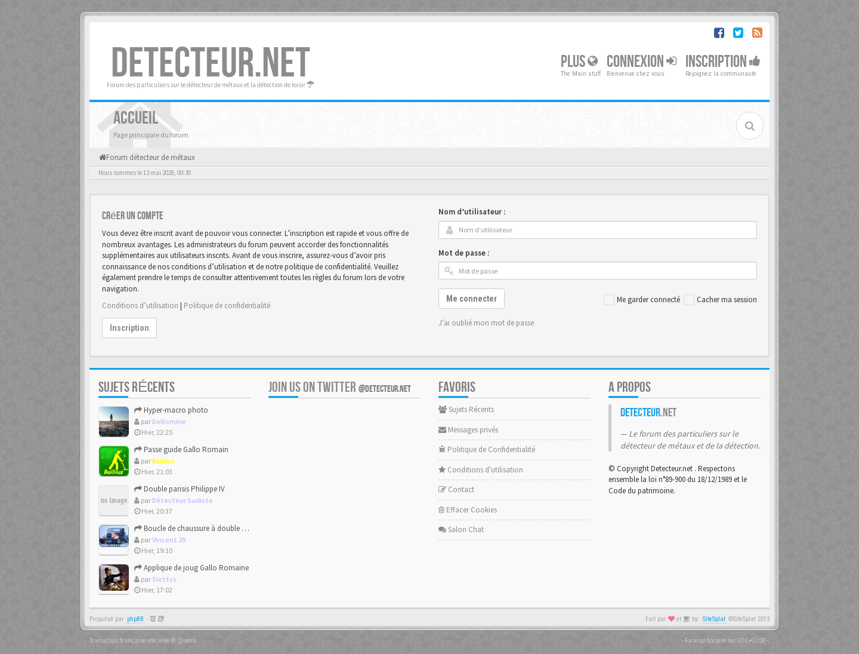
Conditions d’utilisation (140, 305)
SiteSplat (714, 619)
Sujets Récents (466, 409)
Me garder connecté (642, 299)
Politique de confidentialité (227, 305)
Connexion (641, 62)
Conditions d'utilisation (480, 470)
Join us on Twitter (339, 387)
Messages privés (468, 430)
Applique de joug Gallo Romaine (191, 568)
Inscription (723, 62)
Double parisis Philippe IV (179, 489)
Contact (456, 489)
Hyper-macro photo (171, 410)
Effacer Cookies (467, 510)
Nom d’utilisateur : (471, 212)
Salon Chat (461, 529)
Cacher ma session (720, 299)
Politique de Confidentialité (486, 449)
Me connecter (471, 298)
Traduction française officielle (129, 640)
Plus (579, 62)
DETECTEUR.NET (210, 64)
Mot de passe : (463, 253)
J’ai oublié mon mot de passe (486, 323)
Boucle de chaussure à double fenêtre (198, 528)
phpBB (135, 619)
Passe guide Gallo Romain (181, 449)
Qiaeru (186, 640)
